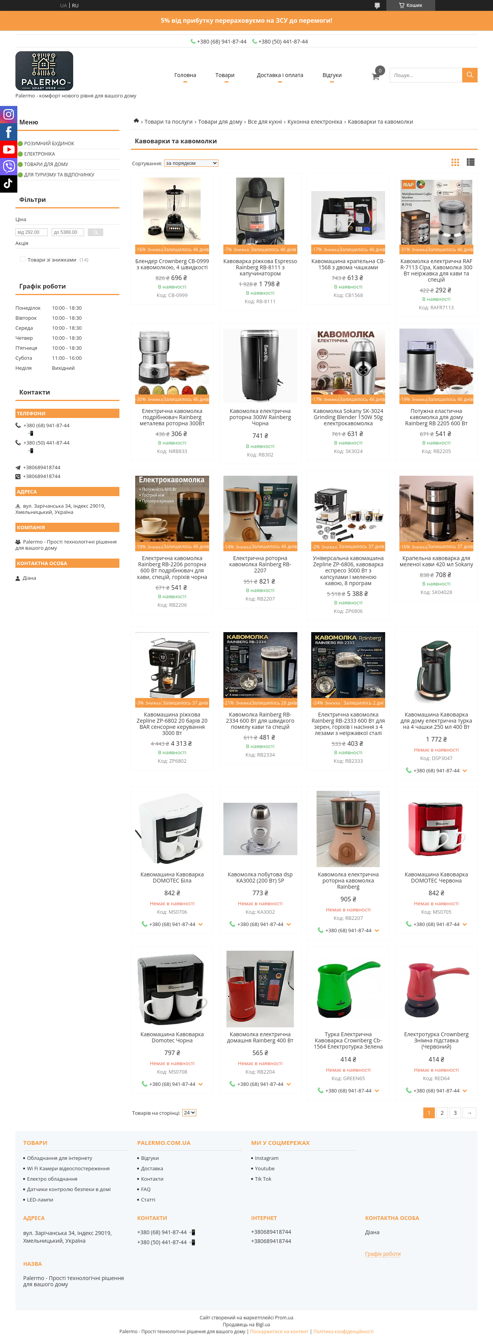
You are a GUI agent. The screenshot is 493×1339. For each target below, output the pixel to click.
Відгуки (332, 75)
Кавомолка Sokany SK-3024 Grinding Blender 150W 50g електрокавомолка (348, 417)
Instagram (266, 1157)
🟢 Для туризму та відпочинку (55, 174)
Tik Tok (263, 1178)
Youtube (265, 1168)
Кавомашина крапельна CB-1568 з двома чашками (349, 264)
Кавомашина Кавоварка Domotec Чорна (172, 1037)
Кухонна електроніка (315, 121)
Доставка (152, 1168)
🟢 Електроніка (36, 154)
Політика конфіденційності (344, 1331)
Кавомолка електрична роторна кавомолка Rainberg (348, 880)
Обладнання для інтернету (59, 1157)
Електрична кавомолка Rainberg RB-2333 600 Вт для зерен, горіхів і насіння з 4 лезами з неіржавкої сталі (348, 723)
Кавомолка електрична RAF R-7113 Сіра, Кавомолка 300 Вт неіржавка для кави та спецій (437, 270)
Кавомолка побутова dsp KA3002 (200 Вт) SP (260, 877)
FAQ (146, 1189)
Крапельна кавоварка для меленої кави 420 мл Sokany (436, 561)
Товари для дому (220, 121)
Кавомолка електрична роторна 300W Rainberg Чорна (260, 417)
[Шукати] (470, 75)
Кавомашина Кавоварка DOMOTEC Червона (436, 877)
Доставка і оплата (280, 75)
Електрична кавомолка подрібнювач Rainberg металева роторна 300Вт (172, 417)
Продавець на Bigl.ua (246, 1324)
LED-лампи (40, 1199)
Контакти (152, 1178)
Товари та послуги (168, 121)
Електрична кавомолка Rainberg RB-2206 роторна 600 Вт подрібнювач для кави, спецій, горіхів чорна (172, 567)
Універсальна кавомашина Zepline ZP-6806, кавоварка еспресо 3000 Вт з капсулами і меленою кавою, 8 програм (348, 570)
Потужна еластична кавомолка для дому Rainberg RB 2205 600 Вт (436, 417)
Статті (148, 1199)
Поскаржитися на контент (279, 1331)
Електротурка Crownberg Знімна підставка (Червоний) (436, 1040)
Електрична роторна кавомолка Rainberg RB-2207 (260, 564)
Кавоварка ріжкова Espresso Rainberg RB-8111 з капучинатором (260, 267)
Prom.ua (284, 1317)
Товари (225, 75)
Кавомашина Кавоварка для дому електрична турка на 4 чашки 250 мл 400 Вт (436, 720)
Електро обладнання (52, 1178)
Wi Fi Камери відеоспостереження (68, 1168)
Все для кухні (265, 121)
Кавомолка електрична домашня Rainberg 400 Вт (260, 1037)
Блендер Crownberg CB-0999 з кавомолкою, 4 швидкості (172, 264)
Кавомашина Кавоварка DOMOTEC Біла (172, 877)
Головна (185, 75)
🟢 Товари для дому (42, 164)
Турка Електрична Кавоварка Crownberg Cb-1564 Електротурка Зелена (348, 1040)
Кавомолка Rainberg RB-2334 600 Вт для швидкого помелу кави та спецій (260, 720)
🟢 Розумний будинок (45, 143)
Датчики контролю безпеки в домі (69, 1189)
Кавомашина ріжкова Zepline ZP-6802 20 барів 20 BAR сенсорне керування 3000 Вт (172, 723)
